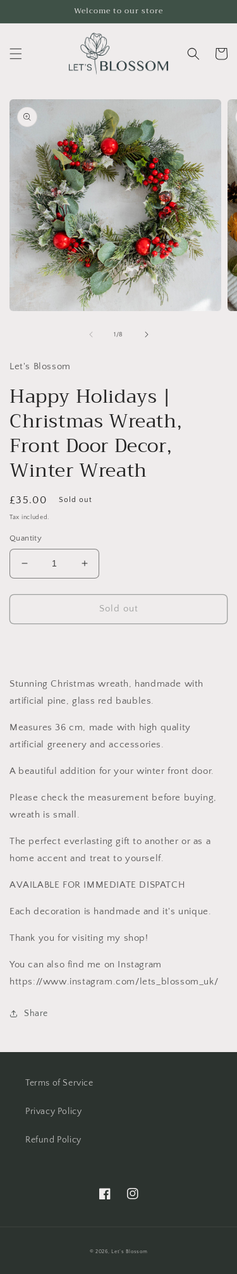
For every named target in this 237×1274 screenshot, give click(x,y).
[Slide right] (147, 334)
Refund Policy (53, 1140)
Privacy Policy (53, 1111)
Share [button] (28, 1013)
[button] (16, 54)
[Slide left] (91, 334)
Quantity (25, 538)
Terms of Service (59, 1083)
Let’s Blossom (129, 1251)
